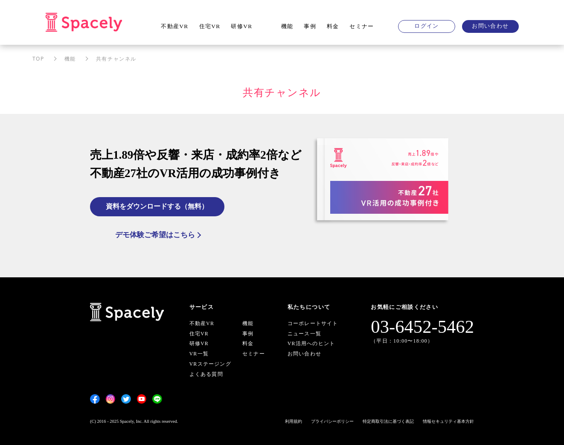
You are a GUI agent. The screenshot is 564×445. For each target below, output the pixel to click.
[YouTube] (142, 399)
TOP (38, 58)
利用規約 (293, 421)
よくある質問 (206, 374)
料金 (333, 26)
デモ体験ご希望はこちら (155, 235)
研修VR (241, 26)
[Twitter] (126, 399)
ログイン (426, 26)
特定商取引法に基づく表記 (388, 421)
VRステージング (210, 364)
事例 (310, 26)
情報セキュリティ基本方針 (448, 421)
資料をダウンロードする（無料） (157, 206)
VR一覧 (199, 354)
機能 (287, 26)
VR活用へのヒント (311, 344)
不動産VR (174, 26)
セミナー (361, 26)
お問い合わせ (490, 26)
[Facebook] (95, 399)
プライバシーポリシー (332, 421)
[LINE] (157, 399)
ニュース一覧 (304, 334)
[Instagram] (111, 399)
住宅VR (210, 26)
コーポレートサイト (313, 323)
